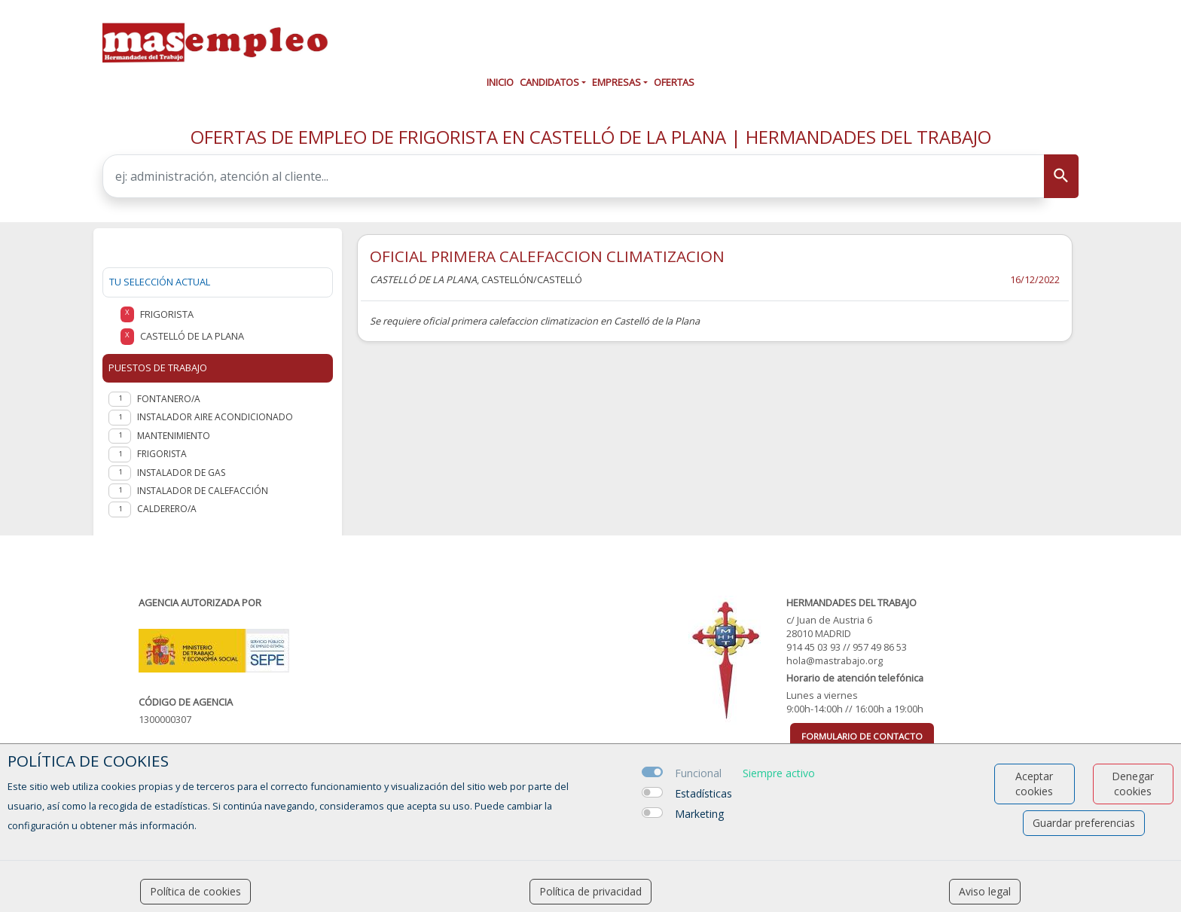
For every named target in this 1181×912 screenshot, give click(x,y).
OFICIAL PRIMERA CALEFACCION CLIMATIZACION (547, 256)
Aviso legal (985, 891)
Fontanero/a (168, 398)
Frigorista (162, 453)
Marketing (699, 814)
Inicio (500, 82)
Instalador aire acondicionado (215, 416)
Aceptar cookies (1034, 783)
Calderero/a (167, 508)
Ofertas (674, 82)
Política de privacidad (590, 891)
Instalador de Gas (181, 472)
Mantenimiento (173, 435)
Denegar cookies (1133, 783)
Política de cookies (195, 891)
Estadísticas (703, 793)
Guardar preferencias (1084, 823)
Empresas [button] (616, 82)
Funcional (698, 773)
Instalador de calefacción (202, 490)
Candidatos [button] (549, 82)
